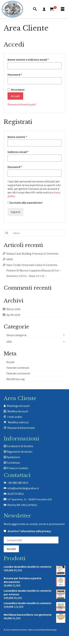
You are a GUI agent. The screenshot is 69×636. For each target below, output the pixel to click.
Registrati (15, 211)
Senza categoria (16, 335)
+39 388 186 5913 (17, 483)
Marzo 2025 (13, 309)
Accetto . (27, 531)
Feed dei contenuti (17, 367)
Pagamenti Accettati (18, 451)
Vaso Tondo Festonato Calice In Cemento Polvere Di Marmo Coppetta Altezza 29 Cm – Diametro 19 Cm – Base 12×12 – (33, 270)
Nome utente (23, 137)
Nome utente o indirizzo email (34, 59)
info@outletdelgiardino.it (23, 488)
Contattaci (12, 462)
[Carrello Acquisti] (53, 9)
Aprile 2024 (13, 315)
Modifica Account (17, 411)
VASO (9, 259)
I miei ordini (14, 417)
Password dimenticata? (22, 104)
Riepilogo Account (18, 406)
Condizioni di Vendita (18, 446)
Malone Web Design (48, 629)
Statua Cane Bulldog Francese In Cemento (32, 253)
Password (21, 74)
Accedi (15, 96)
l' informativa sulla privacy (34, 531)
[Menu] (62, 9)
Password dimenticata (21, 428)
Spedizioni (12, 457)
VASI (9, 341)
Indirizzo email (24, 152)
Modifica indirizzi (18, 422)
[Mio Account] (44, 9)
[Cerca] (35, 9)
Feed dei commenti (18, 373)
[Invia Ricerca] (6, 233)
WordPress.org (15, 379)
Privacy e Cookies (16, 468)
